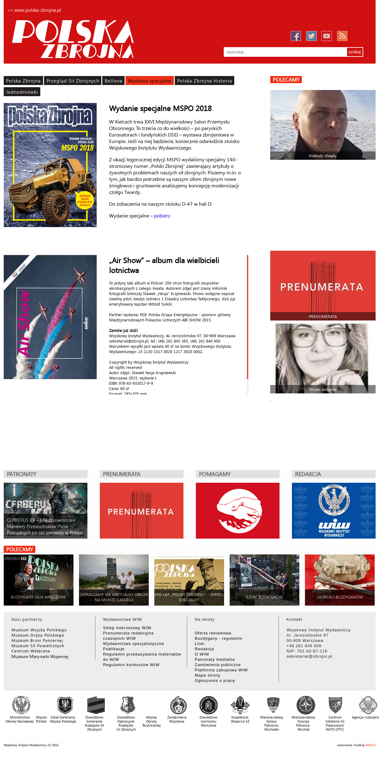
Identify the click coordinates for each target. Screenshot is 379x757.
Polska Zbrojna (23, 81)
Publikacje (114, 649)
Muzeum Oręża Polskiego (37, 635)
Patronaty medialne (215, 659)
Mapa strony (208, 675)
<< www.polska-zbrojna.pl (34, 10)
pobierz (162, 215)
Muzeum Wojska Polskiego (39, 629)
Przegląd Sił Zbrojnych (72, 81)
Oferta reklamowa (213, 633)
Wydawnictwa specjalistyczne (133, 643)
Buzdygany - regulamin (219, 638)
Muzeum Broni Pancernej (37, 640)
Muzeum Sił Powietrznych (37, 645)
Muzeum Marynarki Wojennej (39, 656)
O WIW (202, 654)
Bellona (113, 81)
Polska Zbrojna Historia (204, 81)
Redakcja (204, 649)
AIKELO (370, 745)
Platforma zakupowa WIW (221, 670)
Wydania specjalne (150, 81)
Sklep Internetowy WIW (127, 627)
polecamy (286, 79)
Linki (200, 643)
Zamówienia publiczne (218, 664)
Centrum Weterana (30, 650)
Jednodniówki (22, 92)
